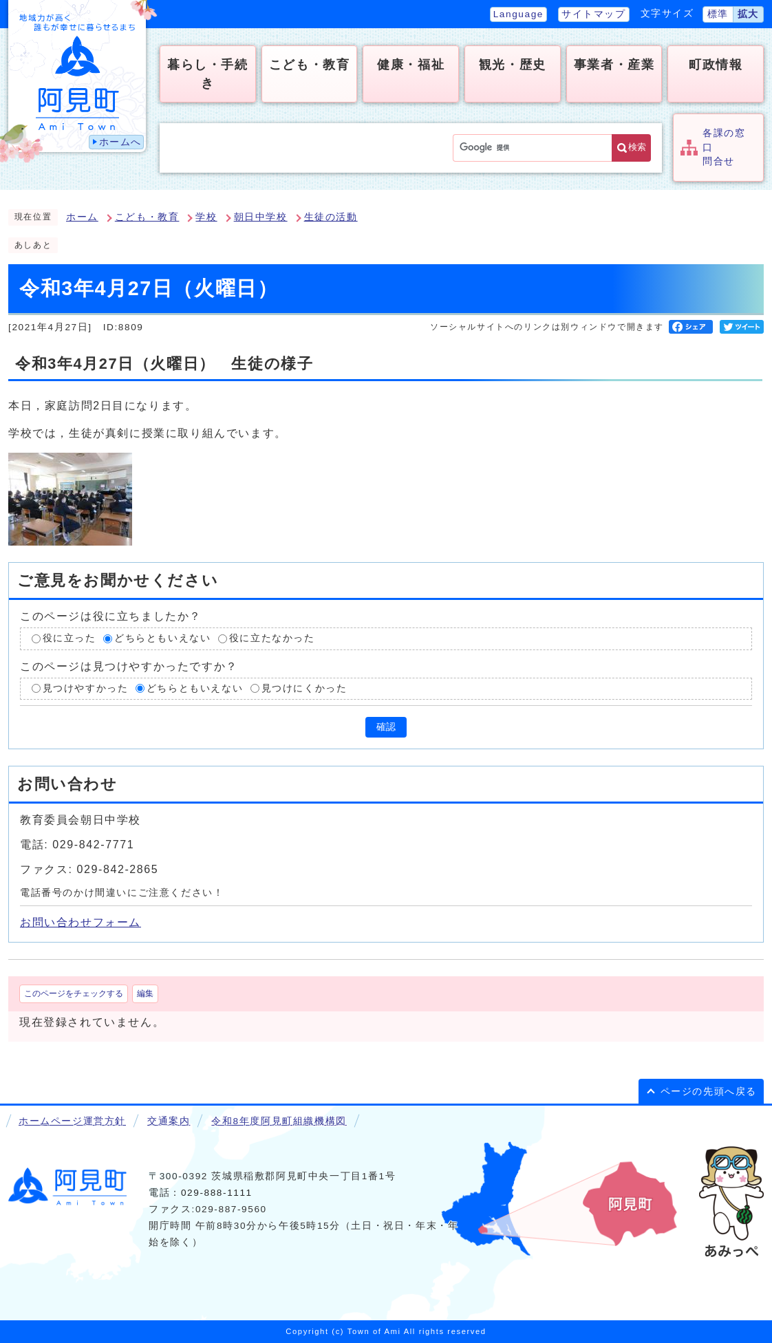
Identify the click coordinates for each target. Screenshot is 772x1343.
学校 (206, 217)
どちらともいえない (162, 638)
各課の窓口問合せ (724, 147)
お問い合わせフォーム (80, 922)
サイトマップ (593, 14)
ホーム (82, 217)
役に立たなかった (272, 638)
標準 (718, 14)
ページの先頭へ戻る (709, 1091)
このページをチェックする (73, 993)
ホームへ (120, 142)
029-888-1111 (217, 1193)
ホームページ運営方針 (72, 1121)
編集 (145, 993)
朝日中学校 (261, 217)
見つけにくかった (304, 688)
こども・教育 (147, 217)
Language (518, 14)
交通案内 (168, 1121)
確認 (386, 727)
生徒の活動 (331, 217)
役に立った (69, 638)
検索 (637, 147)
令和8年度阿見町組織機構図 (278, 1121)
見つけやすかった (86, 688)
